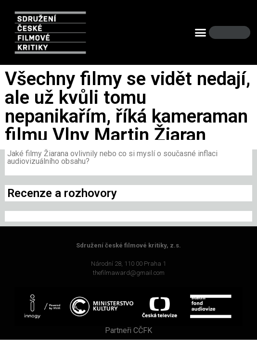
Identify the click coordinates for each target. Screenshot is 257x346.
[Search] (234, 32)
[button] (200, 33)
